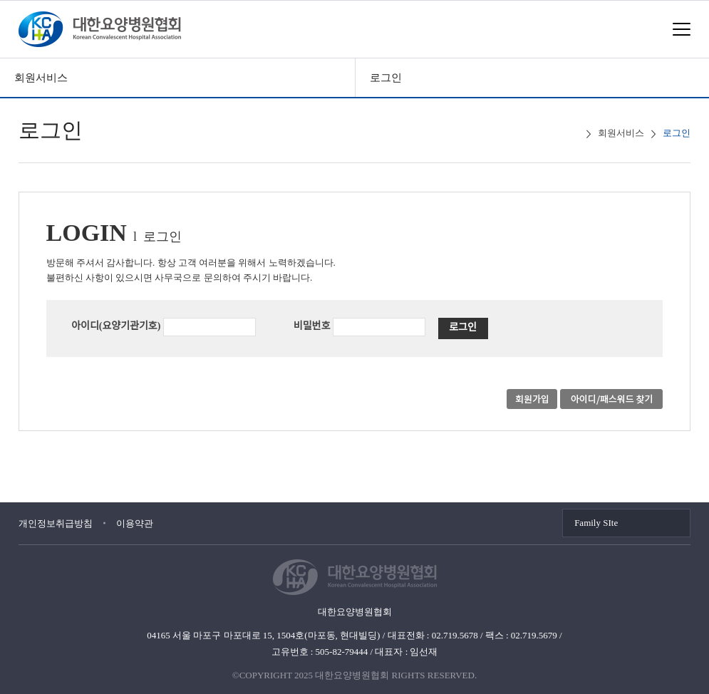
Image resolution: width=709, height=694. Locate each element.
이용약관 (134, 523)
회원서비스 (41, 77)
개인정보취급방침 (56, 523)
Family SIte (596, 522)
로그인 (386, 77)
